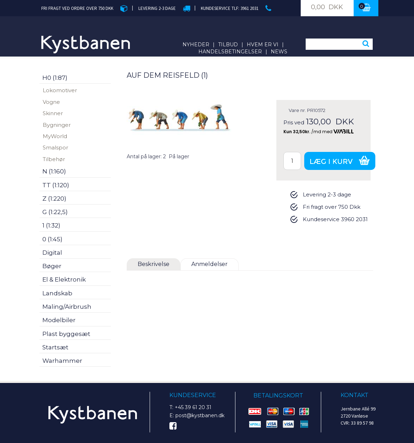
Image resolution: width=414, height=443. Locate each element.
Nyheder (195, 44)
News (279, 51)
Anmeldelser (209, 264)
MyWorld (55, 136)
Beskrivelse (153, 264)
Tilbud (228, 44)
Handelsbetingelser (230, 51)
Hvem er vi (262, 44)
